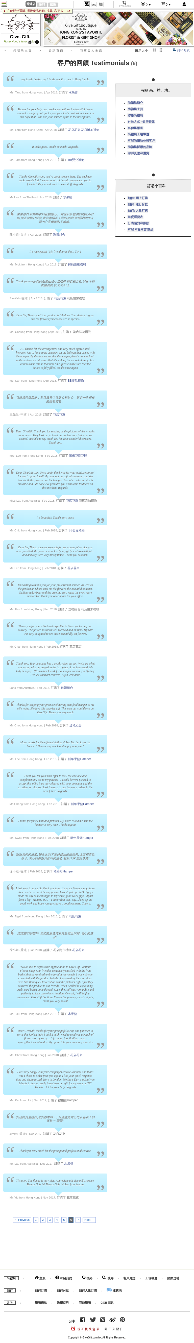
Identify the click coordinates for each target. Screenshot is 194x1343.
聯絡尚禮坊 (135, 115)
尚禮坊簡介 (135, 102)
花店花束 (74, 130)
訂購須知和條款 (138, 223)
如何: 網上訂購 (138, 198)
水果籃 (73, 92)
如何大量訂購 (88, 1288)
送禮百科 (63, 1301)
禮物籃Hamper (64, 871)
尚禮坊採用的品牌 (140, 147)
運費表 (114, 1288)
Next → (89, 1219)
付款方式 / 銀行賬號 (141, 121)
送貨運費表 (135, 216)
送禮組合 (59, 234)
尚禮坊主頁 (135, 109)
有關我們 (63, 1276)
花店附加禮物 (90, 130)
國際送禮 (173, 1276)
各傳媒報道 (135, 128)
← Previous (22, 1219)
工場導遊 (151, 1276)
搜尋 (107, 1276)
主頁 (40, 1276)
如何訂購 (41, 1288)
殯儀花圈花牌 (78, 455)
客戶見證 (129, 1276)
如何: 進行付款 (138, 204)
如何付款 (63, 1288)
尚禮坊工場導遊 (138, 134)
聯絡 (87, 1276)
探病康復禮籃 (77, 264)
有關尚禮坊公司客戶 (141, 140)
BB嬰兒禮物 (76, 160)
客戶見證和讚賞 (138, 153)
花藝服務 (85, 1301)
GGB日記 (107, 1301)
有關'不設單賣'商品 (140, 229)
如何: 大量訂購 (138, 210)
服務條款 (41, 1301)
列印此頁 (181, 50)
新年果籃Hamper (79, 759)
